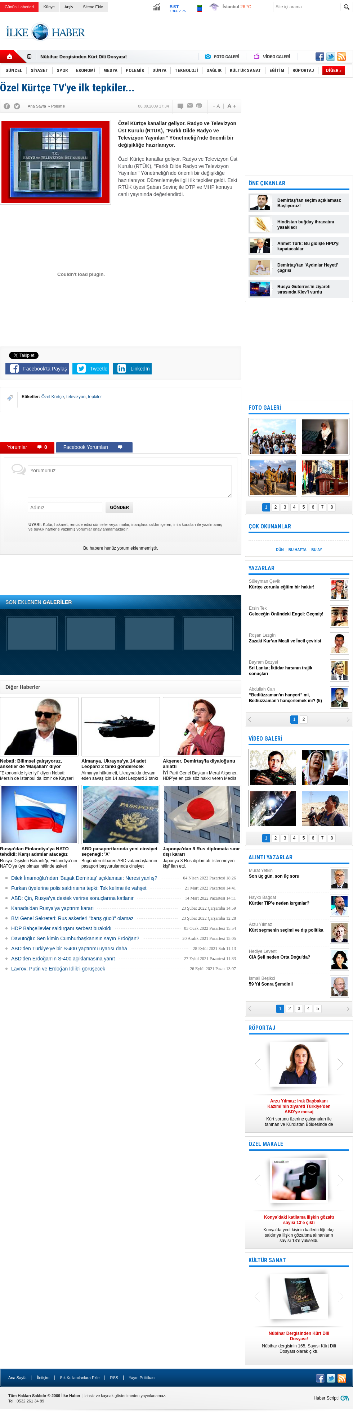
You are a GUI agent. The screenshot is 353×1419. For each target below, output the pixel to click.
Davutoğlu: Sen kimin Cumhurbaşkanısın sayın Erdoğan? (75, 938)
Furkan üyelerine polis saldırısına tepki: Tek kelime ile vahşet (79, 888)
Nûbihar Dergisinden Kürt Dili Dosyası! (83, 56)
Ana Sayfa (17, 1377)
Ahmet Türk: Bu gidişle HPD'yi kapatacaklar (308, 246)
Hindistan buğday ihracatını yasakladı (305, 224)
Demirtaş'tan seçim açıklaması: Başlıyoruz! (309, 203)
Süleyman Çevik (288, 584)
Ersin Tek (288, 611)
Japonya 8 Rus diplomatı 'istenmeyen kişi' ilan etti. (202, 857)
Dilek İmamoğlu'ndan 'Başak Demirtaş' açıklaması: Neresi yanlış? (84, 878)
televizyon (75, 396)
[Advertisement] (120, 426)
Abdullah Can (288, 695)
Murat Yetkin (288, 873)
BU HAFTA (298, 550)
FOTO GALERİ (265, 407)
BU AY (316, 550)
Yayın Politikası (142, 1377)
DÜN (280, 550)
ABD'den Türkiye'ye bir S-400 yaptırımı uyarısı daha (69, 948)
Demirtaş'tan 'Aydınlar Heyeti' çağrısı (307, 268)
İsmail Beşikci (288, 981)
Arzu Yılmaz (288, 927)
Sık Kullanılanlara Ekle (79, 1377)
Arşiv (68, 7)
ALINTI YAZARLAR (270, 857)
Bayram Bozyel (288, 668)
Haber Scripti (326, 1398)
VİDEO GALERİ (265, 738)
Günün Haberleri (19, 7)
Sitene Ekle (93, 7)
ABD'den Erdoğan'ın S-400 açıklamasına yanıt (63, 958)
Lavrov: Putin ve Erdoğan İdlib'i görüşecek (58, 969)
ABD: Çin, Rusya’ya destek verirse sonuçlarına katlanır (72, 898)
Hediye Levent (288, 954)
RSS (114, 1377)
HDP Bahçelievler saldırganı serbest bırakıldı (61, 928)
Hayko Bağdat (288, 900)
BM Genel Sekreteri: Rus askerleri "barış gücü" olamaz (72, 918)
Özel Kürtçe (52, 396)
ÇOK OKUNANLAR (270, 526)
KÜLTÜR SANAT (267, 1260)
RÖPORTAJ (262, 1027)
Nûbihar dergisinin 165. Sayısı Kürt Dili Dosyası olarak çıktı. (299, 1342)
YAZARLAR (261, 568)
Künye (49, 7)
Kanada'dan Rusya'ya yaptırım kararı (52, 908)
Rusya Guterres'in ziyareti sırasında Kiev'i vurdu (304, 289)
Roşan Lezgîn (288, 638)
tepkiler (95, 396)
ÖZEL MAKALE (266, 1144)
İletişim (43, 1377)
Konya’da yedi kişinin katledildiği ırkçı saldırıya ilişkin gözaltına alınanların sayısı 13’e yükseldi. (299, 1229)
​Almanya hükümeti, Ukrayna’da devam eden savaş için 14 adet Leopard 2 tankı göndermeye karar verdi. (120, 769)
